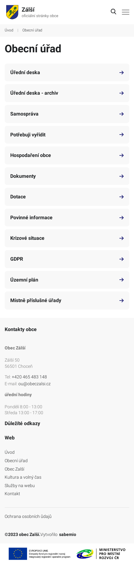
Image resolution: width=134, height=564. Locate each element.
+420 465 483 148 (29, 376)
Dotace (67, 197)
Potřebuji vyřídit (67, 135)
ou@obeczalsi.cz (34, 383)
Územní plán (67, 280)
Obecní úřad (16, 460)
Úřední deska (67, 72)
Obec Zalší (14, 469)
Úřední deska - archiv (67, 93)
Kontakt (12, 493)
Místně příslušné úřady (67, 300)
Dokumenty (67, 176)
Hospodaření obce (67, 155)
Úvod (9, 30)
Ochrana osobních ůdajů (28, 516)
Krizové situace (67, 238)
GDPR (67, 259)
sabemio (67, 534)
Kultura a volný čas (23, 477)
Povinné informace (67, 217)
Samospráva (67, 114)
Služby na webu (20, 485)
